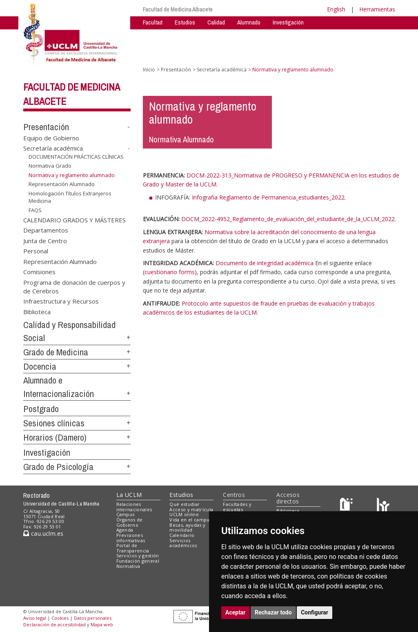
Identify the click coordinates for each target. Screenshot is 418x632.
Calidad (216, 22)
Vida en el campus (190, 520)
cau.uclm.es (43, 533)
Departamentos (45, 230)
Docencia (39, 366)
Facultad (152, 22)
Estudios (185, 22)
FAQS (35, 210)
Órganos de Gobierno (129, 522)
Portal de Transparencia (132, 548)
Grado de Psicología (58, 467)
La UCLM (129, 495)
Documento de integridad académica (265, 263)
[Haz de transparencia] (347, 506)
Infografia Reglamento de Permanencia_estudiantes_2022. (269, 197)
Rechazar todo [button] (273, 612)
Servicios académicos (183, 543)
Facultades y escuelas (237, 506)
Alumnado (248, 22)
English (336, 9)
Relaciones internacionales (134, 506)
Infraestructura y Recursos (61, 301)
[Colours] (383, 506)
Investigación (288, 22)
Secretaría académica (53, 148)
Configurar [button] (314, 612)
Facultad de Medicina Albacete (178, 9)
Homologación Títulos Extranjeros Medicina (70, 197)
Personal (35, 251)
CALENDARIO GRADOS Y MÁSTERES (74, 219)
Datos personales (92, 618)
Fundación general (138, 561)
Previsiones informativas (130, 537)
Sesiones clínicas (53, 423)
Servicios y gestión (137, 555)
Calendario (181, 535)
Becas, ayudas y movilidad (187, 527)
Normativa (128, 566)
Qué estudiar (184, 504)
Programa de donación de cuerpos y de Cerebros (74, 286)
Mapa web (102, 624)
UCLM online (184, 514)
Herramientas (377, 9)
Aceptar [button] (235, 612)
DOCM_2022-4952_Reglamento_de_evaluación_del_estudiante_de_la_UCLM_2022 (288, 219)
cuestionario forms (170, 272)
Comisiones (39, 272)
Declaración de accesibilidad (54, 624)
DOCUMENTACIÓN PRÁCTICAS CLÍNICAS (76, 156)
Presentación (46, 127)
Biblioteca (37, 311)
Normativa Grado (50, 165)
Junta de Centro (45, 240)
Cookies (60, 618)
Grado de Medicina (55, 352)
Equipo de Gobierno (51, 137)
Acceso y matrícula (191, 509)
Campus (125, 514)
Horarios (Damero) (55, 437)
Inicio (149, 69)
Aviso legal (34, 618)
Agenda (124, 530)
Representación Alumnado (62, 184)
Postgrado (41, 409)
